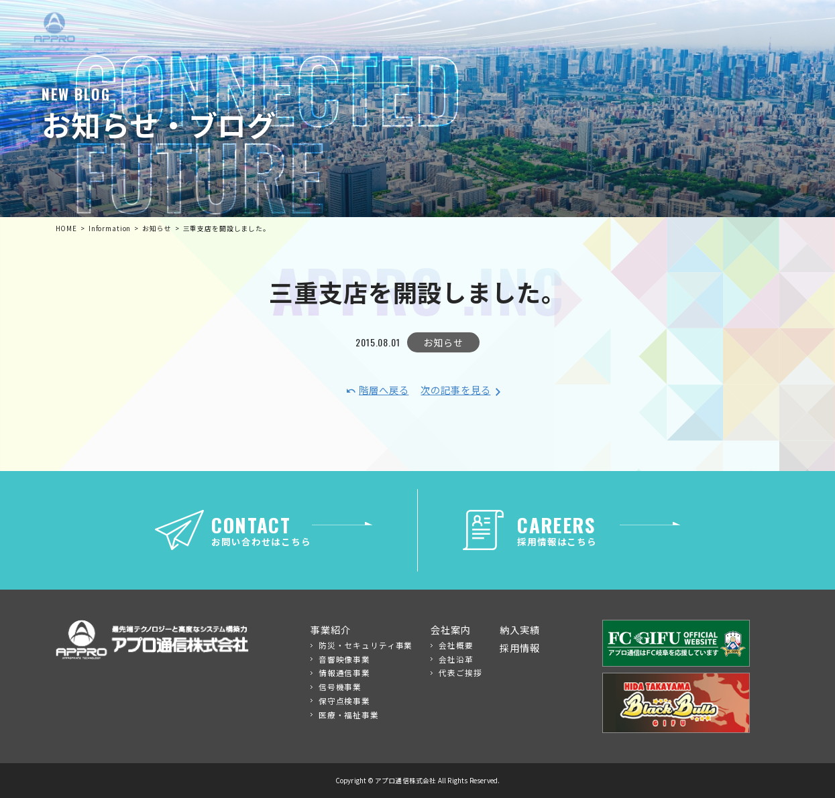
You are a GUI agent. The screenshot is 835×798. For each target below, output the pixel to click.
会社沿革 (456, 659)
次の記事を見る (455, 390)
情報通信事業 (344, 672)
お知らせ (443, 342)
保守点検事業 (344, 700)
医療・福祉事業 (349, 714)
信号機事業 (340, 686)
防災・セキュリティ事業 (366, 645)
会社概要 (456, 645)
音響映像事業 (344, 659)
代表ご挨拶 (460, 672)
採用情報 (519, 648)
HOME (66, 228)
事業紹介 (330, 629)
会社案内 (450, 629)
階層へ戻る (383, 390)
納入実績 (519, 629)
